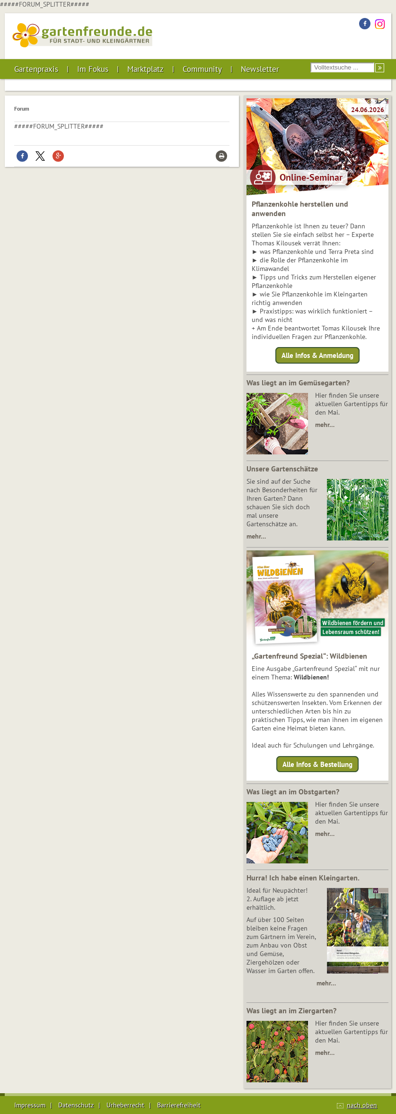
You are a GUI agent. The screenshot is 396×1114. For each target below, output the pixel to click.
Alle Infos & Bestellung (317, 763)
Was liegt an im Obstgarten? (292, 791)
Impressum (29, 1105)
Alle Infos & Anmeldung (317, 355)
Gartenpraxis (36, 69)
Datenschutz (76, 1105)
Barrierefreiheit (179, 1105)
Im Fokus (92, 69)
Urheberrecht (125, 1105)
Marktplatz (145, 69)
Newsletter (260, 69)
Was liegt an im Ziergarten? (291, 1010)
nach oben (362, 1105)
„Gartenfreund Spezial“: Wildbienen (309, 656)
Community (202, 69)
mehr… (324, 424)
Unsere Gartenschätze (282, 468)
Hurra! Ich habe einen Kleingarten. (303, 877)
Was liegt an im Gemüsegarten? (298, 382)
